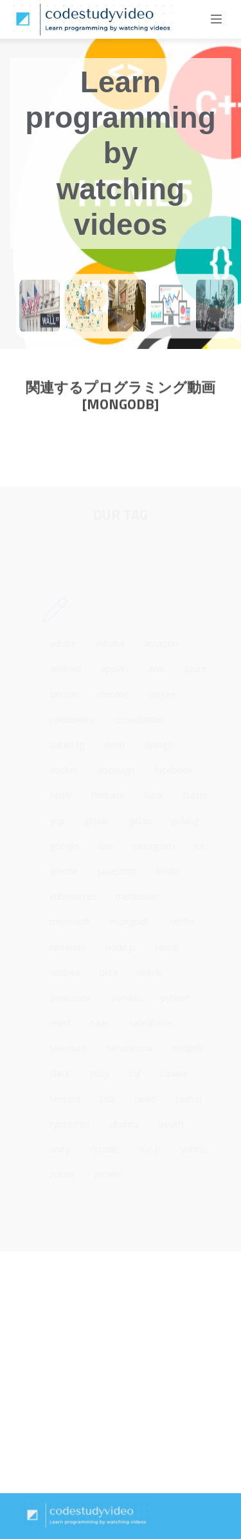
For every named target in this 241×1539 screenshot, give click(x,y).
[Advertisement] (120, 1372)
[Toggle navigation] (216, 19)
